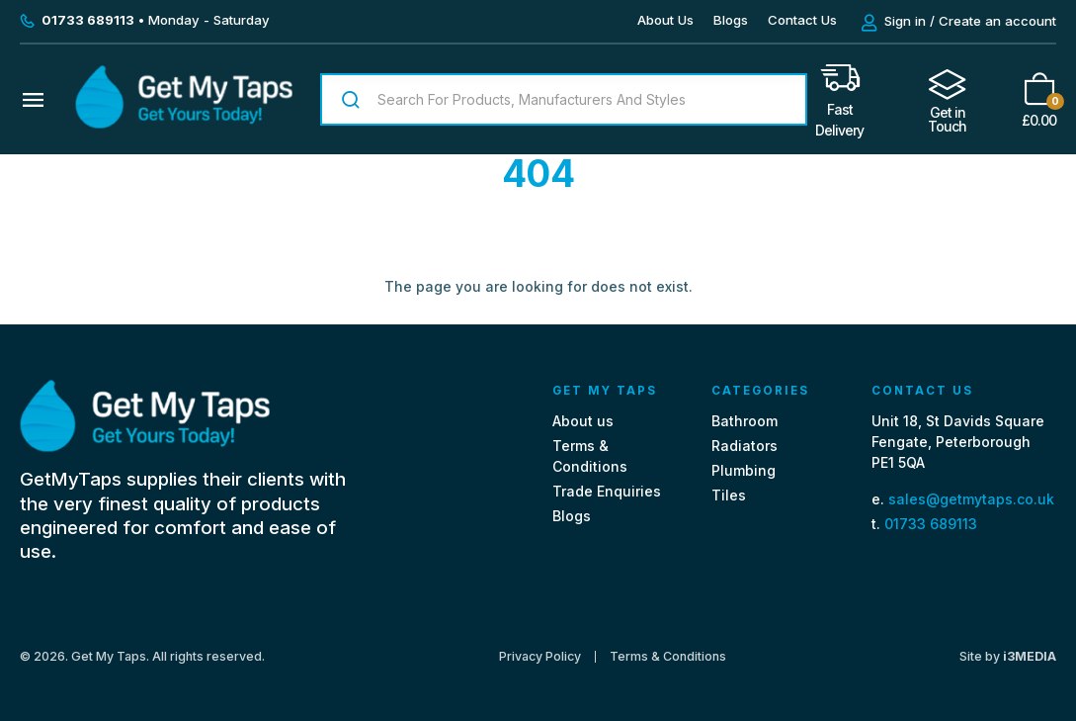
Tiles (728, 495)
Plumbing (743, 470)
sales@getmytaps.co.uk (971, 499)
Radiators (744, 445)
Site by (1007, 656)
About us (583, 420)
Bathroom (744, 420)
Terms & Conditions (668, 657)
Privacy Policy (540, 657)
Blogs (730, 20)
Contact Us (802, 20)
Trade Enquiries (606, 491)
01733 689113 (930, 523)
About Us (665, 20)
